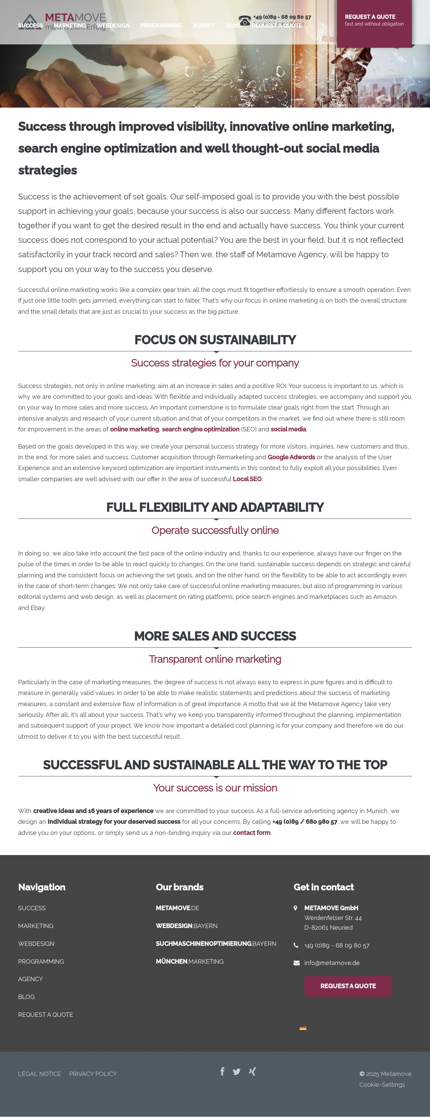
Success (30, 55)
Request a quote (277, 55)
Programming (161, 55)
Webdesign (113, 55)
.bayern (187, 925)
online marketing (134, 429)
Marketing (70, 55)
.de (177, 908)
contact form (251, 832)
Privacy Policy (93, 1073)
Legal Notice (39, 1073)
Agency (204, 55)
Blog (233, 55)
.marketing (190, 961)
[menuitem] (303, 1024)
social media (288, 429)
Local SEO (247, 479)
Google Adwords (291, 457)
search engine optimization (201, 429)
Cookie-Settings (382, 1084)
